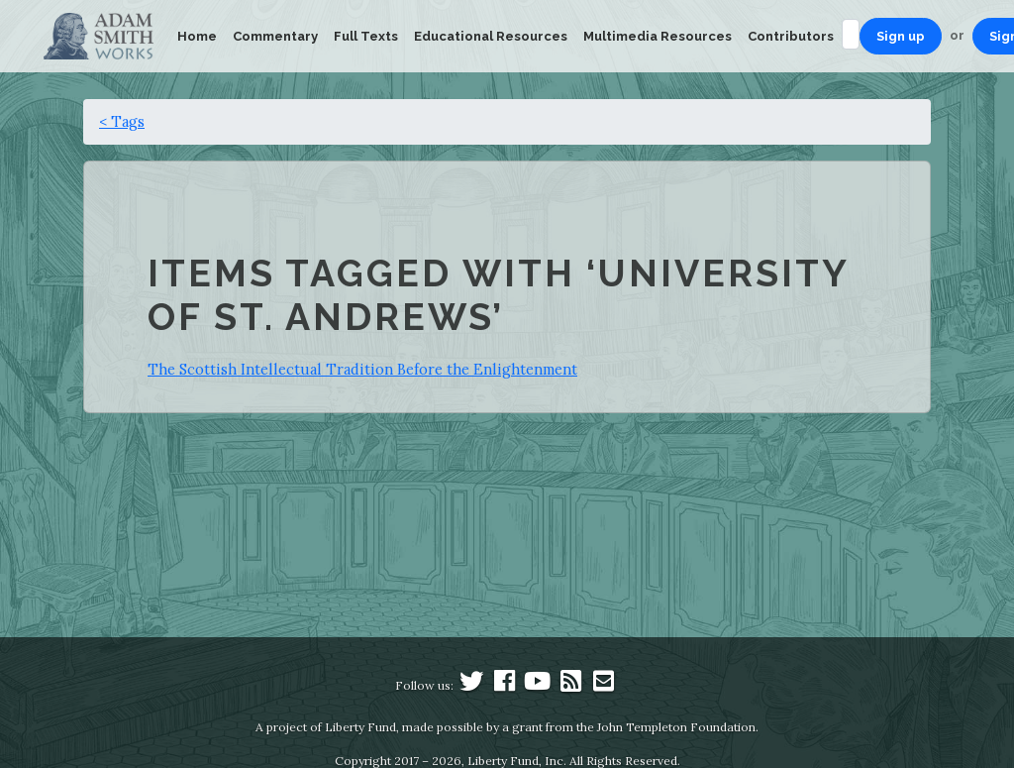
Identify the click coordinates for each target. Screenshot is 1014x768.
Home (197, 36)
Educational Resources (490, 36)
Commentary (275, 36)
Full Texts (366, 36)
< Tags (122, 121)
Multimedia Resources (657, 36)
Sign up (900, 36)
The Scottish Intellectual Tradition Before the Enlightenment (362, 369)
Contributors (791, 36)
